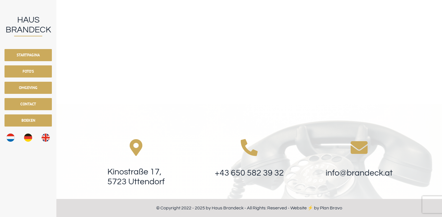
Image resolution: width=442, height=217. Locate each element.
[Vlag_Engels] (45, 136)
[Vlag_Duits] (28, 136)
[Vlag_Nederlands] (10, 136)
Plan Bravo (331, 208)
